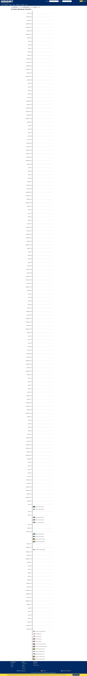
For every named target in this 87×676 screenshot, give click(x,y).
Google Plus (43, 670)
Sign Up (84, 1)
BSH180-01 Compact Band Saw (40, 631)
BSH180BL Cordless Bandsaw (40, 549)
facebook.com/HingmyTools (66, 670)
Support (23, 665)
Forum (14, 4)
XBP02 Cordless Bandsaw (39, 506)
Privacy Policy (47, 672)
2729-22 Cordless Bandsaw (39, 517)
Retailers (12, 665)
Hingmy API (35, 663)
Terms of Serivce (24, 663)
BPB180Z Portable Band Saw (40, 651)
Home (2, 4)
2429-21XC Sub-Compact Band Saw (41, 646)
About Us (23, 666)
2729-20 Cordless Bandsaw (39, 522)
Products (12, 663)
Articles (10, 4)
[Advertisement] (71, 24)
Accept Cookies (76, 674)
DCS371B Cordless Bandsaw (40, 541)
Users (26, 4)
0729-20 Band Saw (38, 633)
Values (12, 666)
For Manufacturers (36, 665)
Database (6, 4)
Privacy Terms (69, 674)
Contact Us (24, 668)
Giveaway (22, 4)
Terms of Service (52, 672)
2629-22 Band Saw (38, 641)
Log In (81, 1)
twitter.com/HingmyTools (21, 670)
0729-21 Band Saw (38, 636)
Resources (18, 4)
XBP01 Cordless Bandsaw (39, 536)
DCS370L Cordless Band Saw (40, 656)
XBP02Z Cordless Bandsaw (39, 509)
